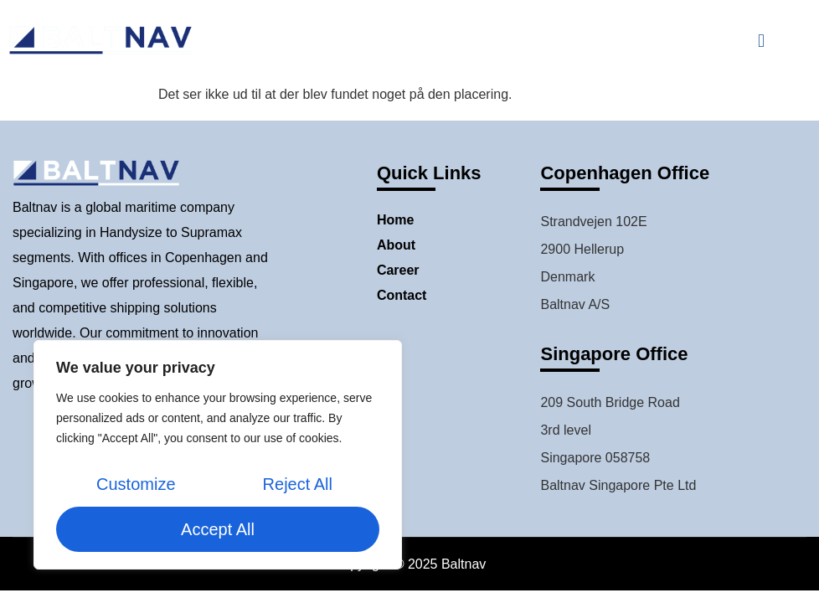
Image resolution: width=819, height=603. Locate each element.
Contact (402, 295)
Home (395, 220)
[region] (217, 455)
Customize (135, 484)
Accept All (218, 529)
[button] (760, 40)
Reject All (297, 484)
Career (398, 270)
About (396, 245)
